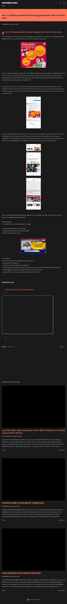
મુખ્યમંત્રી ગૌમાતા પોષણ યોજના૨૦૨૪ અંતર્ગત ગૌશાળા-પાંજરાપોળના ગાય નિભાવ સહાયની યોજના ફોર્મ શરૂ (33, 431)
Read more (62, 450)
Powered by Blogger (33, 599)
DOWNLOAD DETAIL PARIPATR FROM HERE (19, 290)
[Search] (60, 3)
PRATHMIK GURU (10, 3)
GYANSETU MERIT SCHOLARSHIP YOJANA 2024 (23, 503)
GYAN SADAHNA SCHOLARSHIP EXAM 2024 (21, 573)
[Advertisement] (33, 365)
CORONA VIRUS (10, 346)
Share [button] (61, 346)
